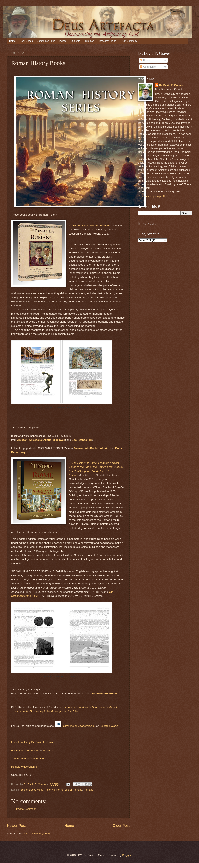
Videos (62, 41)
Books (24, 789)
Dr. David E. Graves (171, 85)
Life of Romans (73, 789)
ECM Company (129, 41)
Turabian (89, 41)
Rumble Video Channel (24, 766)
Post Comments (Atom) (36, 833)
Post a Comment (26, 808)
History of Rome (54, 789)
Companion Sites (46, 41)
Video (41, 758)
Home (12, 41)
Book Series (26, 41)
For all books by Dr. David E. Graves (33, 742)
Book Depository (82, 439)
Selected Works (109, 725)
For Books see (20, 750)
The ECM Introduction (24, 758)
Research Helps (107, 41)
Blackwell (59, 439)
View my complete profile (152, 196)
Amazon (22, 439)
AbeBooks (35, 439)
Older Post (121, 825)
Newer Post (16, 825)
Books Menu (36, 789)
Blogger (126, 855)
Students (75, 41)
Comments (148, 66)
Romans (88, 789)
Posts (145, 60)
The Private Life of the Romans (91, 225)
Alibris (47, 439)
